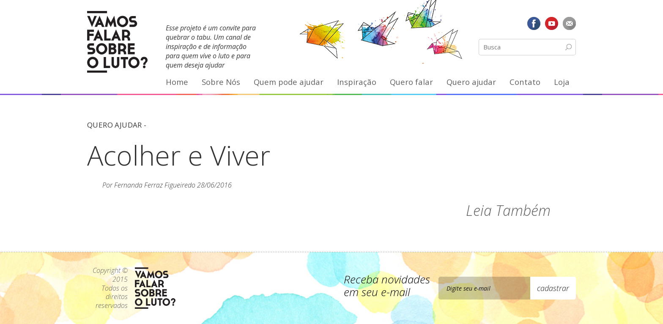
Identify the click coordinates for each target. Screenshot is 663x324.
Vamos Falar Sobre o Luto (117, 42)
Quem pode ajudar (288, 81)
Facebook (534, 23)
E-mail (569, 23)
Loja (562, 81)
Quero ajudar (471, 81)
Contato (525, 81)
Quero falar (411, 81)
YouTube (551, 23)
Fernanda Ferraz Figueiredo (154, 185)
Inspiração (356, 81)
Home (177, 81)
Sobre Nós (221, 81)
